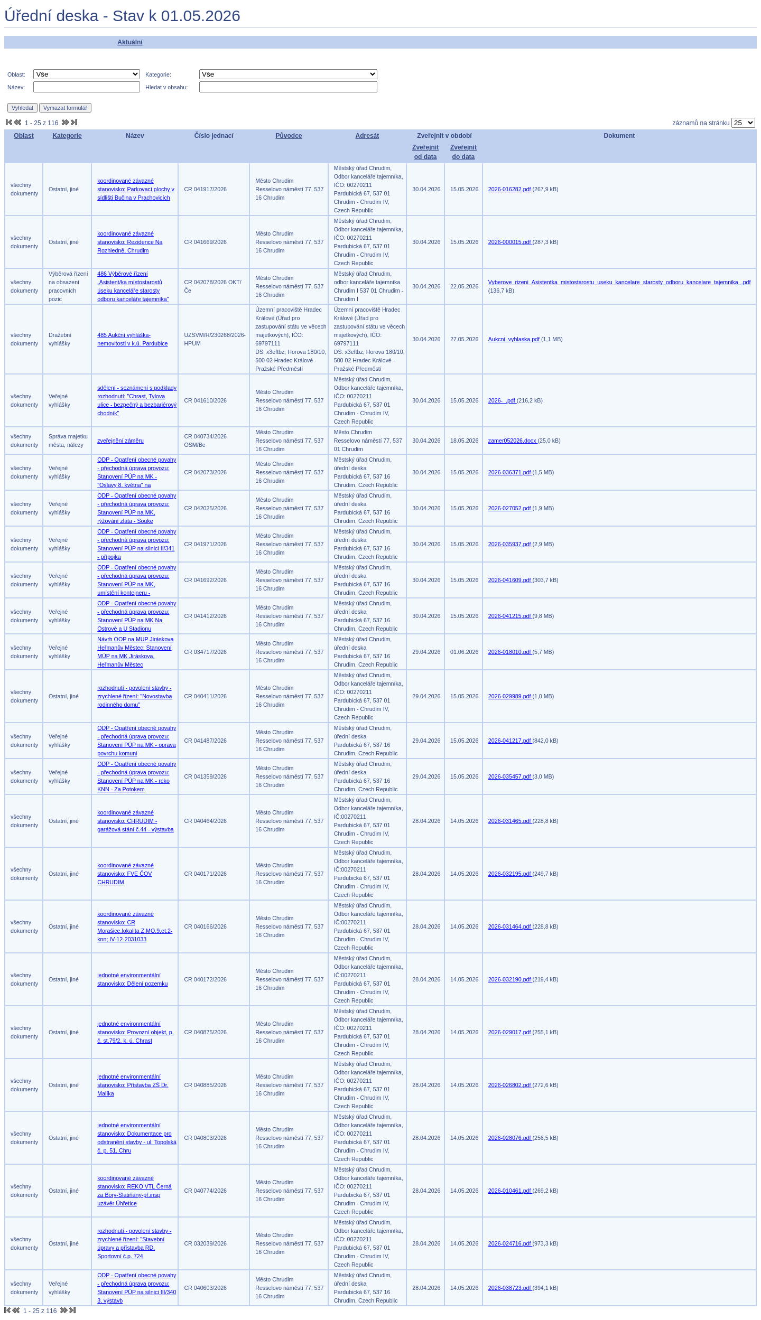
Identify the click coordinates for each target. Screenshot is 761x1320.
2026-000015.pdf (510, 242)
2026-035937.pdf (510, 544)
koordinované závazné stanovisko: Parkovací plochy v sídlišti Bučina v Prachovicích (135, 189)
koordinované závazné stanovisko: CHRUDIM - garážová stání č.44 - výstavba (135, 820)
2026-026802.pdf (510, 1085)
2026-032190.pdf (510, 979)
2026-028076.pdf (510, 1138)
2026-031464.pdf (510, 926)
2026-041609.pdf (510, 580)
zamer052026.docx (513, 440)
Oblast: (16, 74)
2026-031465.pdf (510, 821)
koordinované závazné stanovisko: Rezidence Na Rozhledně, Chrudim (129, 242)
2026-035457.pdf (510, 776)
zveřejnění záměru (120, 440)
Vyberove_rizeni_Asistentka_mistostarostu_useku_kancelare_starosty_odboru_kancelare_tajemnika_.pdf (619, 282)
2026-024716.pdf (510, 1243)
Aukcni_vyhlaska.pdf (514, 339)
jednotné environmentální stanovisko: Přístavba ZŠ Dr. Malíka (132, 1085)
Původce (288, 135)
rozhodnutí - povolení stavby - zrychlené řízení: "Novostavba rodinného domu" (134, 696)
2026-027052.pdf (510, 508)
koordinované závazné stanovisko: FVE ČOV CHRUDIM (125, 873)
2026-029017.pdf (510, 1032)
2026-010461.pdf (510, 1190)
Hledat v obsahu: (166, 87)
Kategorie (66, 135)
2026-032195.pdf (510, 873)
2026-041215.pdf (510, 616)
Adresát (367, 135)
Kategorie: (158, 74)
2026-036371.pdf (510, 472)
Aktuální (129, 42)
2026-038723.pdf (510, 1288)
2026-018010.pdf (510, 652)
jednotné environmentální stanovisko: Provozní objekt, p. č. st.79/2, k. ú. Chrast (135, 1032)
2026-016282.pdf (510, 189)
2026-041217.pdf (510, 740)
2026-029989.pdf (510, 696)
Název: (16, 87)
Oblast (23, 135)
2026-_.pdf (502, 400)
